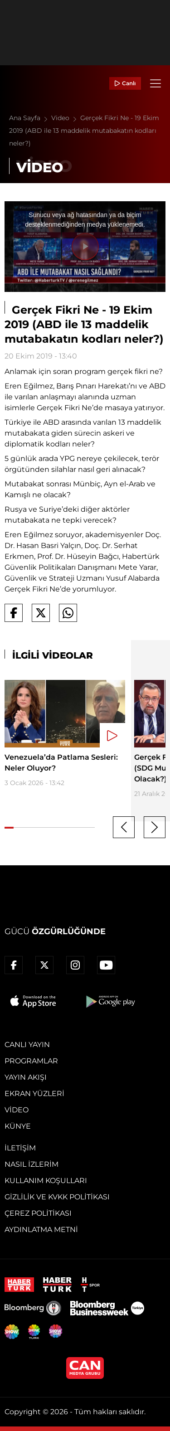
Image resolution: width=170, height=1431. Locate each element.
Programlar (31, 1061)
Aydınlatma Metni (41, 1229)
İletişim (20, 1148)
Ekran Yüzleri (34, 1093)
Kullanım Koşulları (46, 1180)
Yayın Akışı (26, 1077)
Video (65, 118)
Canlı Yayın (27, 1044)
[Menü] (155, 83)
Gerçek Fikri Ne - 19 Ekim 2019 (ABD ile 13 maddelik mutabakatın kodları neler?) (84, 130)
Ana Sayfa (30, 118)
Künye (18, 1126)
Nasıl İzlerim (31, 1164)
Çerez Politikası (38, 1213)
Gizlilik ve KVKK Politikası (57, 1197)
